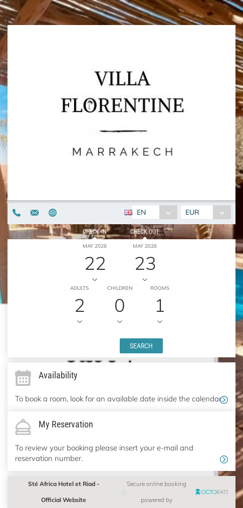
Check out (144, 232)
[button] (141, 345)
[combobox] (154, 212)
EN (141, 212)
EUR (192, 212)
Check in (94, 232)
